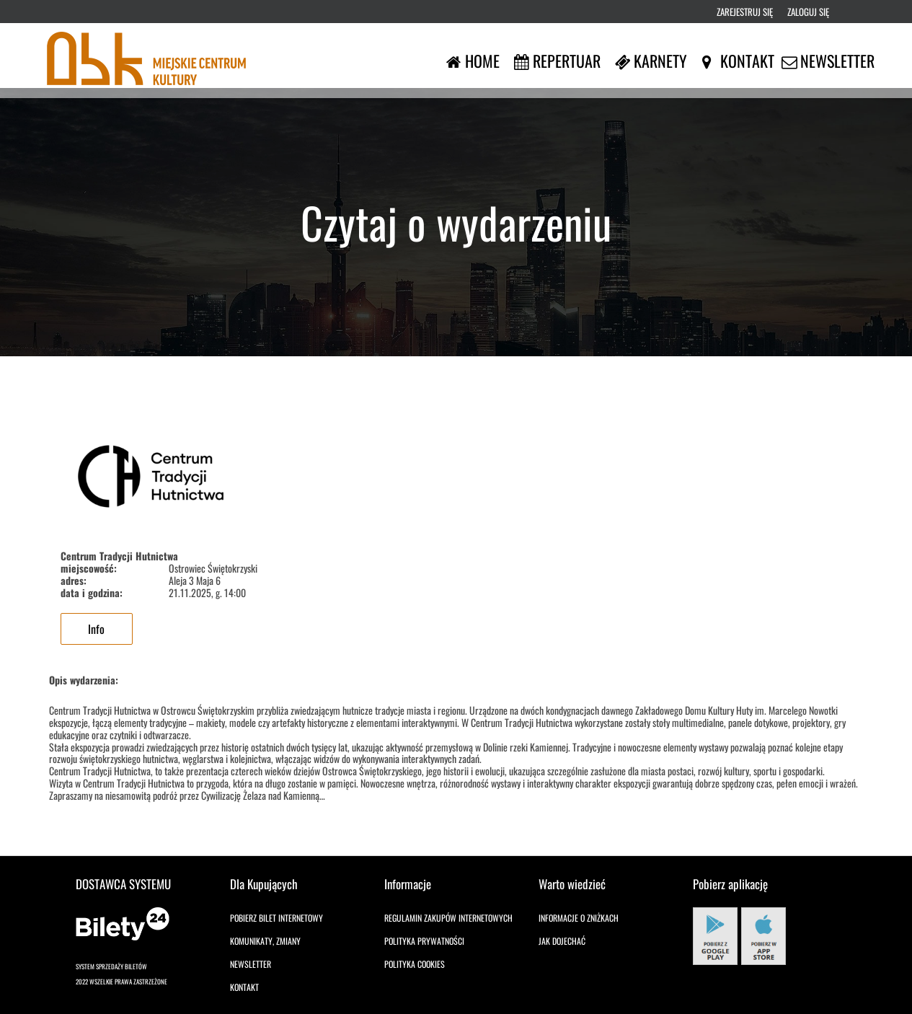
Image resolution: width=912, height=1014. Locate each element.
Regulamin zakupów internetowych (448, 918)
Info (96, 629)
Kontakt (244, 987)
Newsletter (250, 964)
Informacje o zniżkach (579, 918)
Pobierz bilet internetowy (276, 918)
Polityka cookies (414, 964)
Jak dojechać (562, 941)
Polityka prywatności (424, 941)
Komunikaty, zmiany (265, 941)
